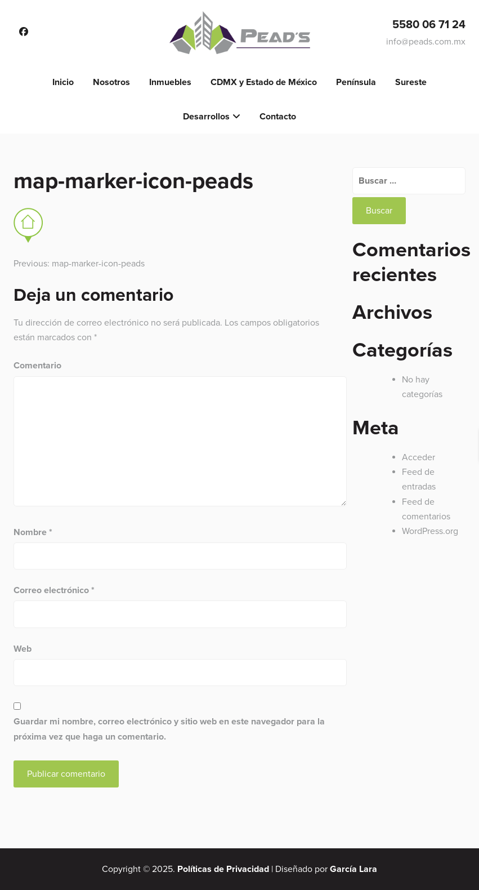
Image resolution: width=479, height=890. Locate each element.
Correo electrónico (54, 590)
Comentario (37, 365)
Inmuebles (170, 82)
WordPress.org (430, 531)
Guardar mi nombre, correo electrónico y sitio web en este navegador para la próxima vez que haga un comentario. (169, 729)
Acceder (418, 457)
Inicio (63, 82)
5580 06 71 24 (428, 25)
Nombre (33, 532)
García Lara (353, 869)
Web (23, 649)
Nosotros (111, 82)
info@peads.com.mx (425, 41)
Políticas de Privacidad (223, 869)
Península (356, 82)
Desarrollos (206, 116)
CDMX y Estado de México (264, 82)
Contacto (277, 116)
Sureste (411, 82)
